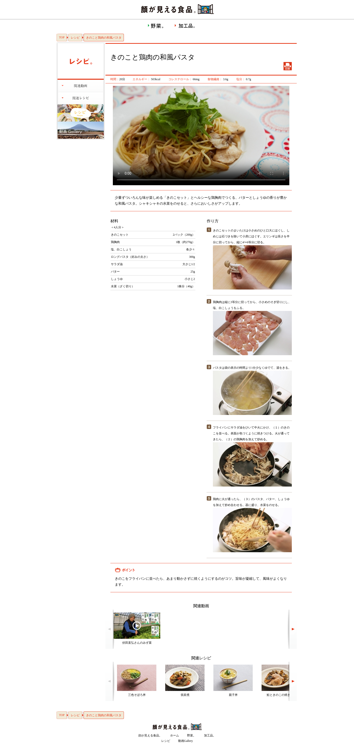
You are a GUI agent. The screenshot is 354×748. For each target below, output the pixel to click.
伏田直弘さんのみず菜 (137, 642)
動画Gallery (185, 741)
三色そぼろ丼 (137, 695)
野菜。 (191, 735)
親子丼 (233, 695)
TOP (61, 37)
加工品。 (210, 735)
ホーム (174, 735)
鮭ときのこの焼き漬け (281, 695)
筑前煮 (185, 695)
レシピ (75, 37)
